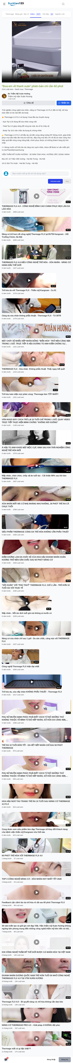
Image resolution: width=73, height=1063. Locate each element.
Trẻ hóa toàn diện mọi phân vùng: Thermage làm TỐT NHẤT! (30, 394)
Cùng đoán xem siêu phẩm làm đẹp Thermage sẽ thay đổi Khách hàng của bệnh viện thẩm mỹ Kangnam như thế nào (35, 830)
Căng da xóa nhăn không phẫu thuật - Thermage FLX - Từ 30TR (31, 316)
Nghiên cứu (60, 14)
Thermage (10, 14)
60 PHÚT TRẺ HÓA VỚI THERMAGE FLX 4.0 (22, 856)
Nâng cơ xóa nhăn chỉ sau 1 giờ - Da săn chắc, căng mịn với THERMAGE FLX (35, 639)
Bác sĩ (26, 14)
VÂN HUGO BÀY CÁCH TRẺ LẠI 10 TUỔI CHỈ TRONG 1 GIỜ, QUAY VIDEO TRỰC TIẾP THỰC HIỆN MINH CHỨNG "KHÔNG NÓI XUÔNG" (36, 420)
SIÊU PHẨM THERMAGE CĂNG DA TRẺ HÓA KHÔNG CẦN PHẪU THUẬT (35, 532)
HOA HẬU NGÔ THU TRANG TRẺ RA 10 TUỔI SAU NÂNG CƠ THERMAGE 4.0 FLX (36, 802)
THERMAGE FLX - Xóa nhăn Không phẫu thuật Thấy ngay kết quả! (33, 369)
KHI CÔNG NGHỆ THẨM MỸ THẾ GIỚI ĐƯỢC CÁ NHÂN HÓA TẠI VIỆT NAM (36, 952)
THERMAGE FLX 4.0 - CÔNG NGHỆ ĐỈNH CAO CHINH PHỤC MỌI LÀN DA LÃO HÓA (36, 207)
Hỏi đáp (48, 14)
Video (35, 14)
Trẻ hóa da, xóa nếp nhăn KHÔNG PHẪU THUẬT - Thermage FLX (32, 692)
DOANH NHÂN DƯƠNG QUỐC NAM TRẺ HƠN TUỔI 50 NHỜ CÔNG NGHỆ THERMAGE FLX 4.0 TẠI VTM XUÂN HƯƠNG (36, 976)
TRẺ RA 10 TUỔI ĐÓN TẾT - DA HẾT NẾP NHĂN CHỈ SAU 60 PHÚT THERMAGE (32, 746)
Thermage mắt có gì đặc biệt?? (16, 1049)
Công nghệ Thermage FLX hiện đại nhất (20, 666)
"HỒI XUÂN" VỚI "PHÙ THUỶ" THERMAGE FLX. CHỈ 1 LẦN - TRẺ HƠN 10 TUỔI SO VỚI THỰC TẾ (36, 586)
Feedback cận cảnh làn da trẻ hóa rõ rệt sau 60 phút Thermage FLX (33, 902)
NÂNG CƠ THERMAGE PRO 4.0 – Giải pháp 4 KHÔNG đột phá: (31, 1025)
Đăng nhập (51, 1059)
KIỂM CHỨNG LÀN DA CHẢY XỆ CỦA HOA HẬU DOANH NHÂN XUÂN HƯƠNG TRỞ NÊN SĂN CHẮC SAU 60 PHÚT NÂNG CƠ (34, 558)
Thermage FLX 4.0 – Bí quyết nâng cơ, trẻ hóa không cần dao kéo (32, 1002)
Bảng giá (18, 14)
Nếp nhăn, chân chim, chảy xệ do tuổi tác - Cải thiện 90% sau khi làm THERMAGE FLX (34, 477)
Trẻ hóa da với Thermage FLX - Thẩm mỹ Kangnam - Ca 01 (29, 290)
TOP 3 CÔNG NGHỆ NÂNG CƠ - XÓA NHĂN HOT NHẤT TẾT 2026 (32, 879)
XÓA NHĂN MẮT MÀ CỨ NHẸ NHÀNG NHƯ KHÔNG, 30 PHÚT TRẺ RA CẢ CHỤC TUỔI (35, 505)
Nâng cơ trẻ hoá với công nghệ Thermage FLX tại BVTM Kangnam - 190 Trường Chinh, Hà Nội (35, 235)
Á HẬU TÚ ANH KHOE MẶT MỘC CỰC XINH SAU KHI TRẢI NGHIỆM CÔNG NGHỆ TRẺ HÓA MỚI (36, 448)
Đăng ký (64, 1059)
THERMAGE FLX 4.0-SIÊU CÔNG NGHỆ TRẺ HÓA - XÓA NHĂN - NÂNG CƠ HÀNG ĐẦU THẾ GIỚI (36, 263)
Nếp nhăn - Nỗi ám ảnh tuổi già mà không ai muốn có (27, 613)
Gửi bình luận (55, 181)
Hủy (67, 181)
